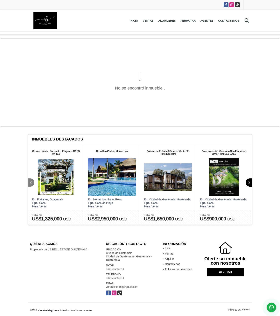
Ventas (148, 20)
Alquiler (169, 258)
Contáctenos (228, 20)
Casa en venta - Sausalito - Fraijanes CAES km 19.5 (56, 152)
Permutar (188, 20)
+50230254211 (115, 268)
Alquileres (167, 20)
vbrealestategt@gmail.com (122, 286)
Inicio (134, 20)
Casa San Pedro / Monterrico (112, 151)
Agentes (207, 20)
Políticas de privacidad (178, 269)
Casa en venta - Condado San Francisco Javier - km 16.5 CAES (224, 152)
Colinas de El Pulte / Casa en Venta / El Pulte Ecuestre (168, 152)
